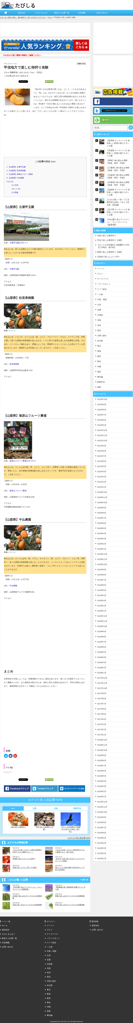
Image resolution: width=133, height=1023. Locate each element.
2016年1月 (101, 796)
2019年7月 (101, 580)
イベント (101, 268)
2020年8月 (101, 513)
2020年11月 (102, 497)
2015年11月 (102, 807)
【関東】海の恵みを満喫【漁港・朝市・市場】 (117, 161)
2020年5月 (101, 528)
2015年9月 (101, 817)
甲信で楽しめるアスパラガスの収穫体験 (70, 905)
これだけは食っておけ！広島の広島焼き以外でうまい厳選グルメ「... (27, 851)
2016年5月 (101, 776)
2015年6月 (101, 833)
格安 (99, 356)
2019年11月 (102, 559)
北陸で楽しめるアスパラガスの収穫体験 (27, 905)
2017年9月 (101, 693)
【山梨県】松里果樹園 (16, 171)
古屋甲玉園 (14, 269)
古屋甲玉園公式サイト (19, 243)
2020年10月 (102, 502)
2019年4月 (101, 595)
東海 (99, 351)
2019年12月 (102, 554)
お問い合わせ (102, 13)
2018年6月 (101, 647)
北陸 (56, 808)
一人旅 (100, 294)
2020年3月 (101, 538)
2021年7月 (101, 456)
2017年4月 (101, 719)
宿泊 (99, 330)
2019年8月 (101, 575)
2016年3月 (101, 786)
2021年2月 (101, 482)
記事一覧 (85, 880)
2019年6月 (101, 585)
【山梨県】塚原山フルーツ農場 (20, 174)
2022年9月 (101, 404)
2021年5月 (101, 466)
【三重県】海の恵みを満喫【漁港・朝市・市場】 (118, 169)
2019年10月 (102, 564)
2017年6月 (101, 709)
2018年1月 (101, 673)
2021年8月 (101, 451)
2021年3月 (101, 477)
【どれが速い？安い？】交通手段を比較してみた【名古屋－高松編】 (118, 202)
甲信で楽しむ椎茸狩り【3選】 (44, 821)
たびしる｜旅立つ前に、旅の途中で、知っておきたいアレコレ (23, 17)
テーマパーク (103, 279)
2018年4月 (101, 657)
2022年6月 (101, 420)
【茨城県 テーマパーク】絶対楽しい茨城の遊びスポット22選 (118, 153)
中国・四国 (102, 299)
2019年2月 (101, 606)
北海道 (100, 315)
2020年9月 (101, 508)
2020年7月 (101, 518)
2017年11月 (102, 683)
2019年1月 (101, 611)
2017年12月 (102, 678)
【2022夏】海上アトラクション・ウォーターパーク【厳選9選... (27, 888)
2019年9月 (101, 569)
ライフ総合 (102, 289)
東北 (99, 346)
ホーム (6, 13)
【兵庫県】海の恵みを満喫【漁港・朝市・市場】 (118, 183)
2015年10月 (102, 812)
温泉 (99, 372)
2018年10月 (102, 626)
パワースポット (103, 284)
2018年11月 (102, 621)
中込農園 (13, 586)
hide (53, 161)
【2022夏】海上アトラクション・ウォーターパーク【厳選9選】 (118, 222)
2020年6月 (101, 523)
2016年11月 (102, 745)
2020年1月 (101, 549)
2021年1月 (101, 487)
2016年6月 (101, 771)
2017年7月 (101, 704)
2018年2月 (101, 667)
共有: (15, 185)
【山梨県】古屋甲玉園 (16, 167)
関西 (99, 387)
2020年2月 (101, 544)
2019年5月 (101, 590)
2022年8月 (101, 409)
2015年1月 (101, 858)
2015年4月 (101, 843)
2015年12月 (102, 802)
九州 (99, 305)
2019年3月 (101, 600)
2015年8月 (101, 822)
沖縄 (99, 366)
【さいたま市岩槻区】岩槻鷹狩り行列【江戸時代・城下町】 (71, 822)
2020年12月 (102, 492)
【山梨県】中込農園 (15, 178)
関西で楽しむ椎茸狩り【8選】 (110, 252)
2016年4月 (101, 781)
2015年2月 (101, 853)
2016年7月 (101, 766)
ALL (13, 808)
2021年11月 (102, 435)
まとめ (10, 181)
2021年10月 (102, 440)
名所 (99, 325)
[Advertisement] (46, 29)
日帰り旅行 (102, 335)
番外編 (100, 377)
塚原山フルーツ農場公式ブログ (23, 461)
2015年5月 (101, 838)
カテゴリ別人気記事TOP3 (79, 838)
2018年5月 (101, 652)
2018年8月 (101, 637)
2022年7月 (101, 415)
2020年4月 (101, 533)
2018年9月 (101, 631)
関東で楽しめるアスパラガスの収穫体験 (70, 896)
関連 (15, 192)
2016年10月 (102, 750)
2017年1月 (101, 735)
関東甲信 (14, 72)
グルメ (50, 17)
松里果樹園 (14, 364)
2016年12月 (102, 740)
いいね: (16, 189)
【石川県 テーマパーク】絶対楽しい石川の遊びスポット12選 (118, 212)
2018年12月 (102, 616)
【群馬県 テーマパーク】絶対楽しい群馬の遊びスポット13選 (118, 143)
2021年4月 (101, 471)
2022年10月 (102, 399)
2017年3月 (101, 724)
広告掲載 (82, 13)
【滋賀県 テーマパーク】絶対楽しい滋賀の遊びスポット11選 (118, 192)
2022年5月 (101, 425)
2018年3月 (101, 662)
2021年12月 (102, 430)
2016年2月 (101, 791)
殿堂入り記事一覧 (61, 13)
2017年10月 (102, 688)
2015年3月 (101, 848)
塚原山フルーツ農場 (18, 491)
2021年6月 (101, 461)
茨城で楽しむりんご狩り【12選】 (25, 867)
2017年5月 (101, 714)
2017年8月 (101, 698)
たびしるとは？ (41, 13)
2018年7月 (101, 642)
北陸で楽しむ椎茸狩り (18, 820)
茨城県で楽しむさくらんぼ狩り (24, 859)
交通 (34, 808)
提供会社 (21, 13)
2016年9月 (101, 755)
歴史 (99, 361)
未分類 (100, 341)
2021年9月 (101, 446)
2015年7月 (101, 827)
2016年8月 (101, 760)
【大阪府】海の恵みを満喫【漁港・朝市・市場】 (118, 176)
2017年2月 (101, 729)
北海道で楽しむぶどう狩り (108, 257)
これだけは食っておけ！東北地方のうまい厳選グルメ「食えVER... (70, 851)
